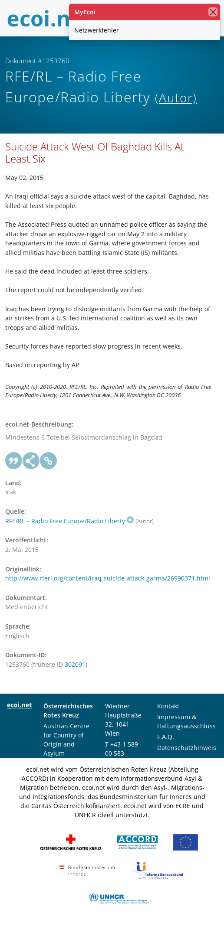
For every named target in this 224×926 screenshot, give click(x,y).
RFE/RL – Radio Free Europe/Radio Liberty (69, 521)
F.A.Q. (165, 737)
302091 (75, 664)
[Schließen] (212, 11)
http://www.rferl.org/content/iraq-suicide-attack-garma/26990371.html (107, 578)
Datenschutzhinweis (186, 747)
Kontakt (168, 706)
